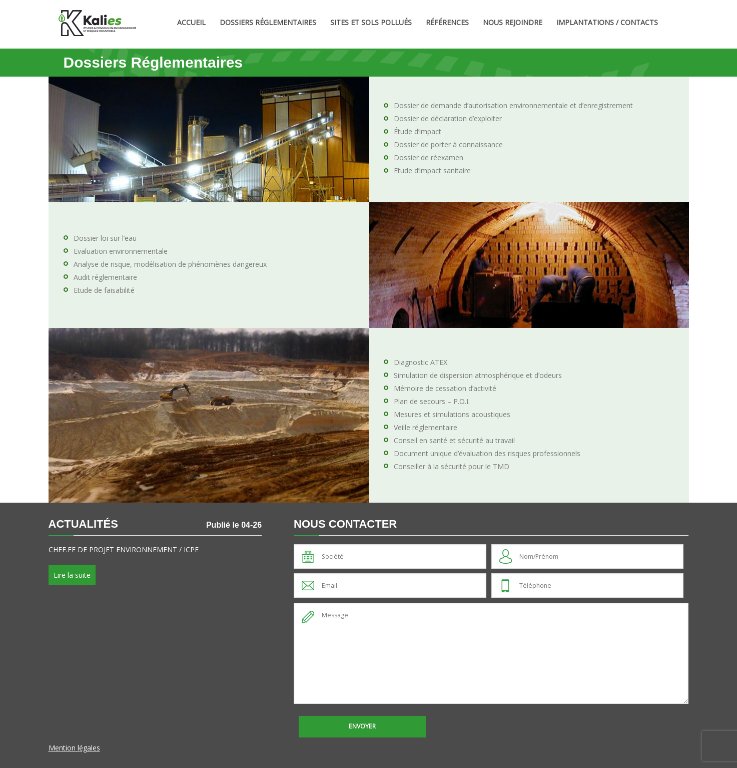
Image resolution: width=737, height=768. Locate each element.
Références (447, 22)
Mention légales (74, 747)
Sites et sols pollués (371, 22)
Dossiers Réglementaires (268, 22)
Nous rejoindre (512, 22)
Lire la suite (72, 575)
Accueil (191, 22)
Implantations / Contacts (607, 22)
